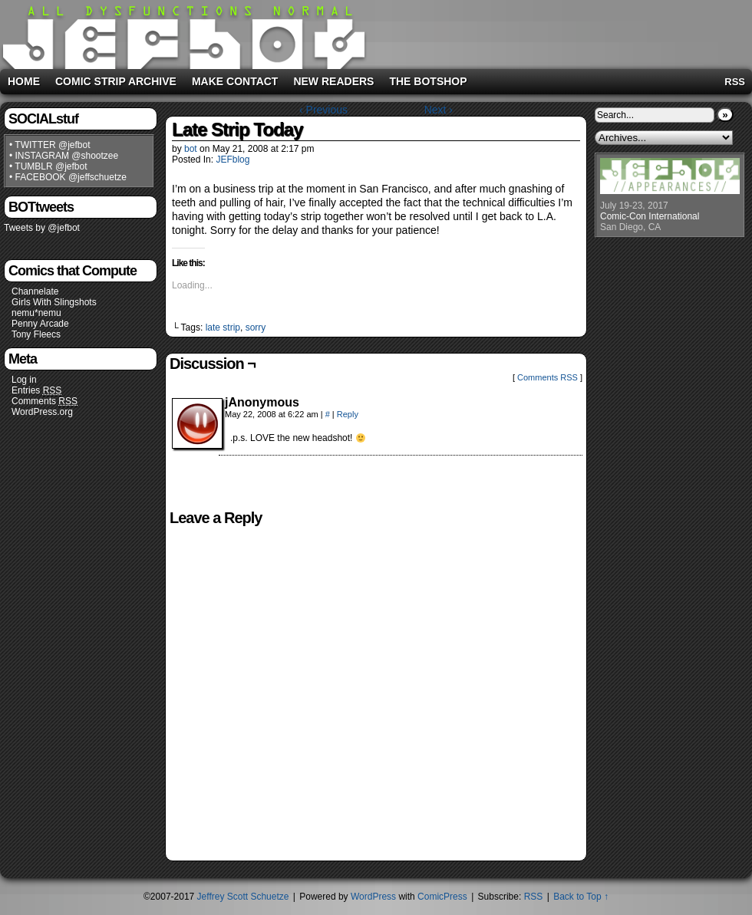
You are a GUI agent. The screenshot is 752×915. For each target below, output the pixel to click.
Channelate (35, 291)
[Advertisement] (671, 497)
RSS (734, 81)
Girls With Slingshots (54, 302)
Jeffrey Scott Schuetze (243, 896)
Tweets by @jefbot (42, 227)
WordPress (373, 896)
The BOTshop (428, 81)
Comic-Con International (649, 216)
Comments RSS (547, 377)
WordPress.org (42, 411)
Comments (45, 401)
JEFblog (232, 159)
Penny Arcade (40, 323)
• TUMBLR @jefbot (48, 166)
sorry (256, 327)
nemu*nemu (36, 313)
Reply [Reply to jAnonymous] (347, 414)
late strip (223, 327)
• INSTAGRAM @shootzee (63, 155)
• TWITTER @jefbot (50, 145)
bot (190, 148)
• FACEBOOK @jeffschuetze (68, 177)
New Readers (333, 81)
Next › (438, 110)
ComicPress (442, 896)
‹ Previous (323, 110)
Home (24, 81)
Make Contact (235, 81)
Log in (24, 379)
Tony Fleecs (36, 334)
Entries (36, 391)
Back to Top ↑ (581, 896)
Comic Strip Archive (115, 81)
